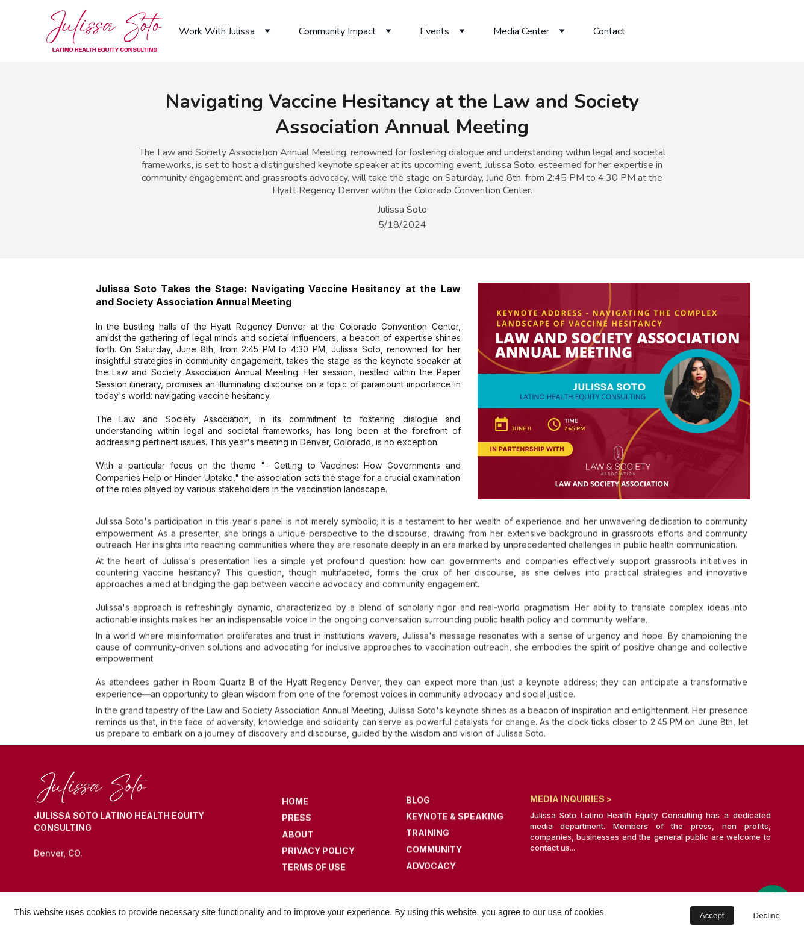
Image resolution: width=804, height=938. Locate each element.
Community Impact (337, 31)
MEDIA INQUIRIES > (571, 800)
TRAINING (427, 839)
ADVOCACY (431, 871)
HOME (295, 807)
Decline (766, 915)
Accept (712, 915)
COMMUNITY (434, 855)
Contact (609, 31)
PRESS (296, 824)
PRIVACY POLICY (318, 856)
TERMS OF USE (314, 873)
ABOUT (297, 840)
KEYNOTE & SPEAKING (454, 823)
